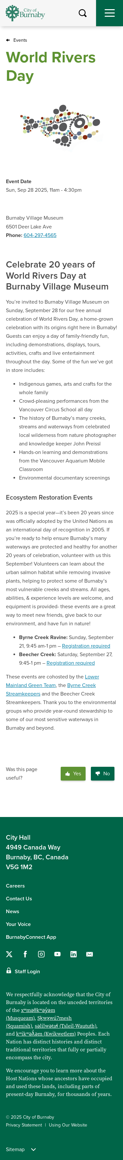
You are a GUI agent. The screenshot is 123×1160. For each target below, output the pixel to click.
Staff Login (27, 971)
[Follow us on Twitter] (9, 954)
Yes (73, 773)
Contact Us (19, 898)
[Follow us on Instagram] (41, 954)
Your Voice (18, 924)
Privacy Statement (24, 1125)
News (12, 911)
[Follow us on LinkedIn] (73, 954)
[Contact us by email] (89, 954)
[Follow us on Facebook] (25, 954)
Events (20, 40)
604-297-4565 (40, 235)
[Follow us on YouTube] (57, 954)
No (102, 773)
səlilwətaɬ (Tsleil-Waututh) (65, 1025)
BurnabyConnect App (31, 937)
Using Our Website (68, 1125)
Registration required (86, 646)
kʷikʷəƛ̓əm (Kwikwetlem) (46, 1033)
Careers (15, 886)
